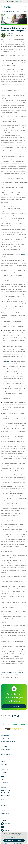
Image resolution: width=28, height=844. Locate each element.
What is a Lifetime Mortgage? (8, 741)
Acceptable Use (18, 843)
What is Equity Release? (6, 738)
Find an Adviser (4, 782)
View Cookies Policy (15, 836)
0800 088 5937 (17, 1)
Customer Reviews (5, 790)
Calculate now (14, 706)
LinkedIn (5, 830)
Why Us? (3, 803)
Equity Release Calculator (7, 767)
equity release (6, 361)
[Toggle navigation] (24, 6)
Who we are (4, 805)
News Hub (3, 787)
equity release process (7, 42)
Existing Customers (5, 795)
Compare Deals (4, 769)
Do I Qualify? (4, 746)
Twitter (5, 827)
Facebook (5, 823)
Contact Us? (4, 808)
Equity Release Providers (7, 752)
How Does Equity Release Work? (8, 744)
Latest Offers (4, 772)
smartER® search (5, 764)
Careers (3, 810)
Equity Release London (6, 754)
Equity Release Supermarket (7, 11)
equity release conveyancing (8, 63)
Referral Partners (5, 813)
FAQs (2, 779)
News (18, 11)
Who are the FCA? (5, 816)
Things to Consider (5, 749)
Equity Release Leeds (6, 757)
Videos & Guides (5, 785)
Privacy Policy (4, 843)
